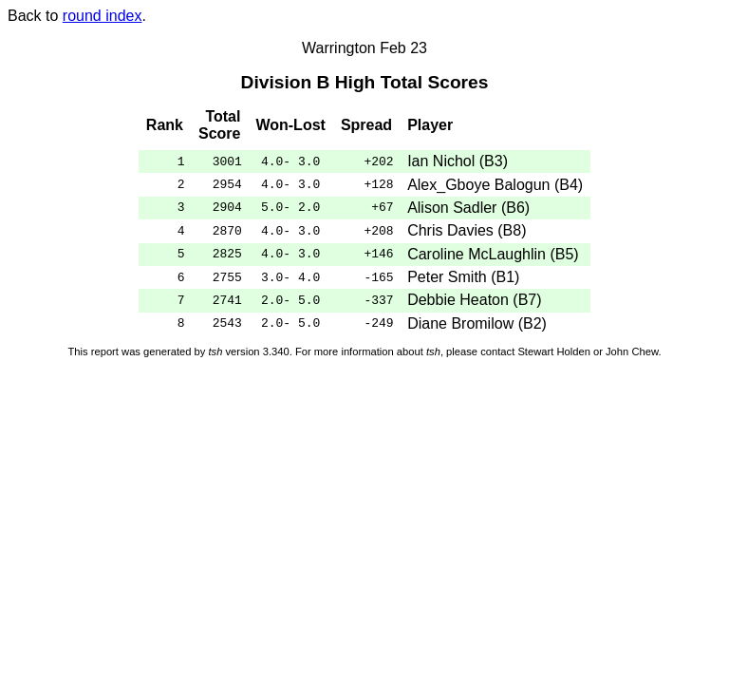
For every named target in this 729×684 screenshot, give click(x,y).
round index (102, 16)
